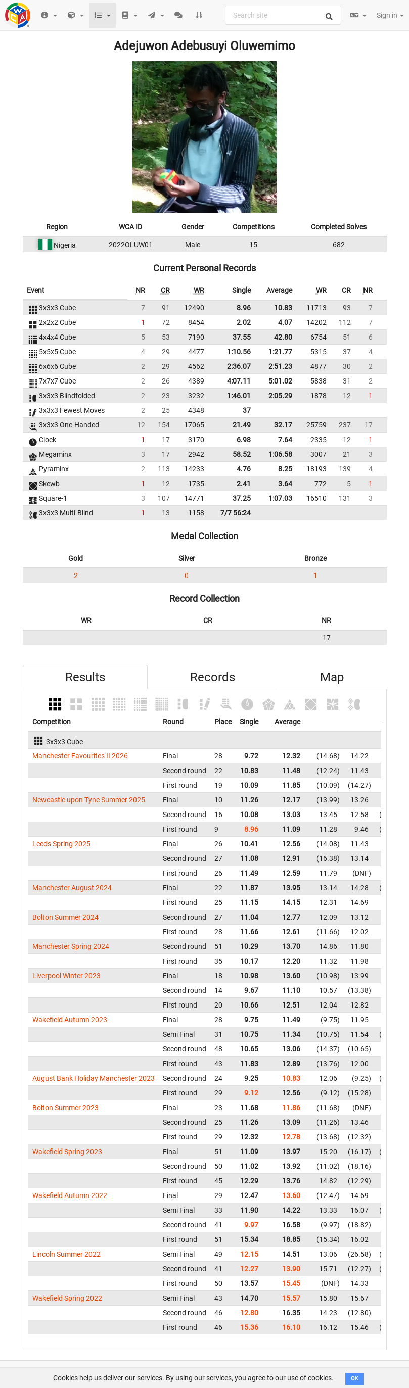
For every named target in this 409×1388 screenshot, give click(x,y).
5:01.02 (280, 381)
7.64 (285, 440)
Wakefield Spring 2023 (67, 1151)
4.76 (244, 469)
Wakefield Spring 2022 (67, 1298)
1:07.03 (280, 498)
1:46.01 (239, 396)
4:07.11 (239, 381)
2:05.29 (280, 396)
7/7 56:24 (235, 513)
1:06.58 (280, 454)
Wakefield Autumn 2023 (69, 1020)
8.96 (244, 308)
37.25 (242, 498)
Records (212, 677)
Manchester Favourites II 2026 (80, 756)
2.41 (244, 484)
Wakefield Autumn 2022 (69, 1195)
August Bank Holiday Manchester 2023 (93, 1078)
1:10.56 (239, 352)
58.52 (242, 454)
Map (332, 677)
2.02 (244, 322)
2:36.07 (239, 366)
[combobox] (283, 15)
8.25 (285, 469)
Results (85, 677)
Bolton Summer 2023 (65, 1108)
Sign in (390, 15)
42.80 (283, 337)
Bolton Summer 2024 (65, 917)
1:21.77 (280, 352)
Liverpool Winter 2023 (66, 976)
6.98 (244, 440)
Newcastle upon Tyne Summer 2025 (88, 800)
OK (354, 1378)
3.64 (285, 484)
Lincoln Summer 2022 (66, 1254)
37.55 (242, 337)
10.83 (283, 308)
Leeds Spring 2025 (61, 844)
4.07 (285, 322)
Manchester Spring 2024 (70, 946)
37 (247, 410)
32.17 (283, 425)
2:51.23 (280, 366)
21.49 (242, 425)
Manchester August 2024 (72, 888)
